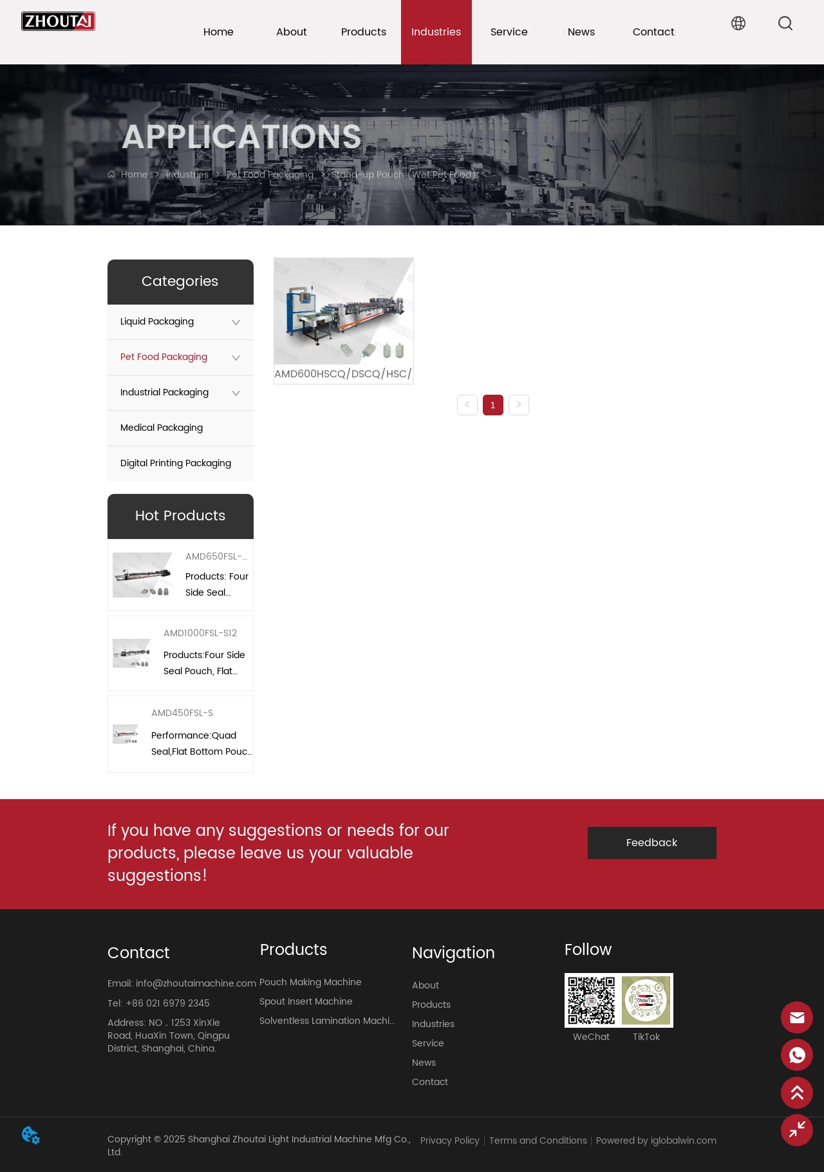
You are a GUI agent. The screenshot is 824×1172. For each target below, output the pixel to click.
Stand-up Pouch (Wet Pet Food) (402, 174)
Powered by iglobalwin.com (656, 1140)
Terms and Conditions (538, 1140)
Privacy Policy (450, 1140)
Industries (187, 174)
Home (134, 174)
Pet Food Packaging (270, 174)
